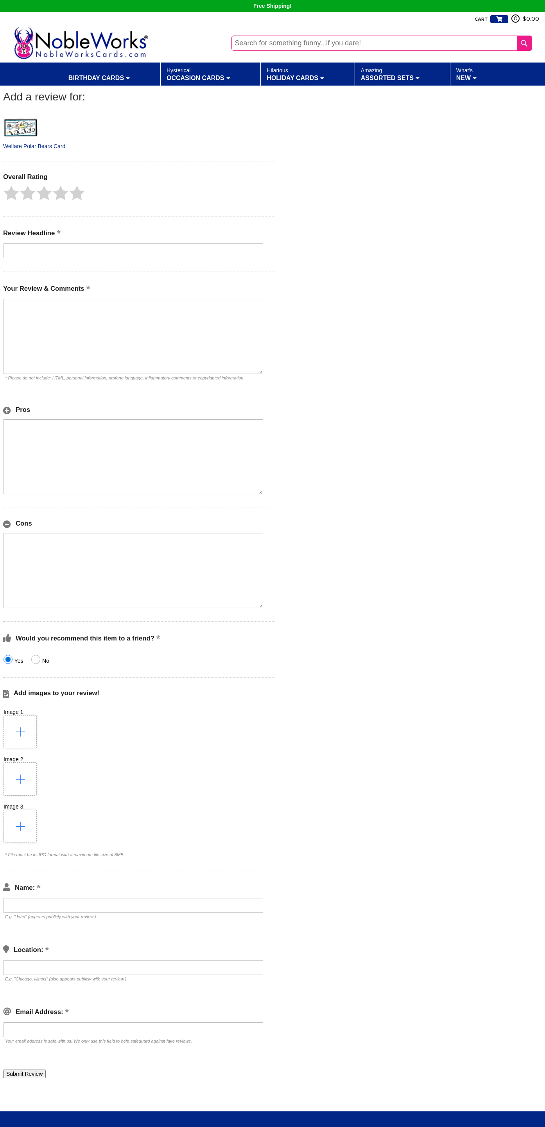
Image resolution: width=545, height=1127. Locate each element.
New (466, 73)
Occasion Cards (198, 73)
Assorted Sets (390, 73)
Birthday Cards (99, 73)
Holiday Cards (295, 73)
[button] (11, 193)
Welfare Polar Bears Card (34, 146)
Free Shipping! (272, 6)
